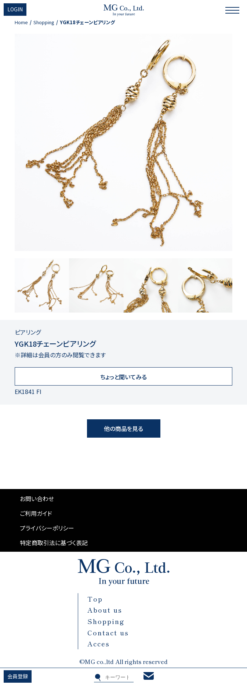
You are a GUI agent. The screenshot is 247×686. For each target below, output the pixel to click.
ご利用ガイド (36, 513)
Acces (98, 643)
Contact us (108, 632)
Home (21, 22)
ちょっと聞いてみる (123, 376)
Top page (243, 644)
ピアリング (28, 332)
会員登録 (17, 676)
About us (104, 609)
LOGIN (15, 9)
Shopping (43, 22)
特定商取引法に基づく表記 (54, 542)
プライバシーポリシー (47, 527)
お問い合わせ (37, 498)
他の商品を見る (124, 428)
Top (95, 598)
